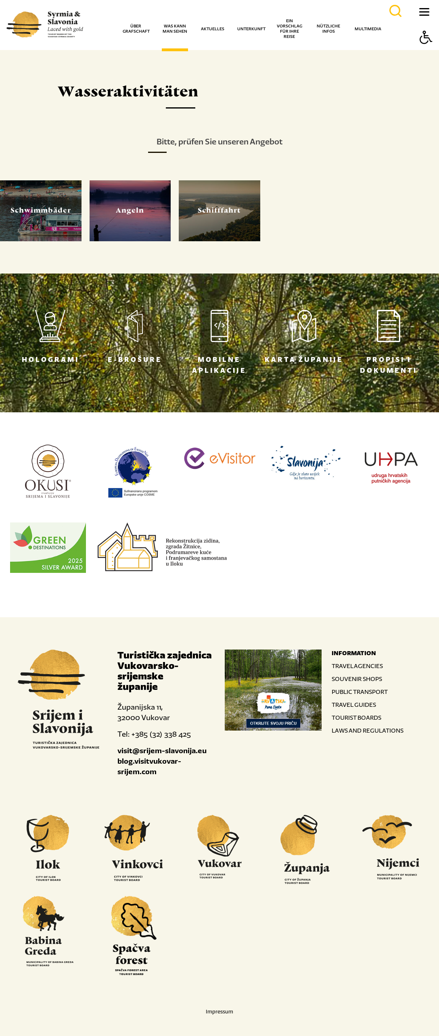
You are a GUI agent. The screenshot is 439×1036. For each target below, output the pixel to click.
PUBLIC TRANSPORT (360, 692)
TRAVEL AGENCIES (357, 666)
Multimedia (368, 28)
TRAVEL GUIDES (354, 704)
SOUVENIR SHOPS (357, 679)
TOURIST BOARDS (356, 717)
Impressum (219, 1011)
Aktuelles (212, 28)
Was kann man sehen (175, 28)
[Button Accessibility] (426, 51)
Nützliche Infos (328, 28)
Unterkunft (251, 28)
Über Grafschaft (136, 28)
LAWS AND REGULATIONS (367, 730)
